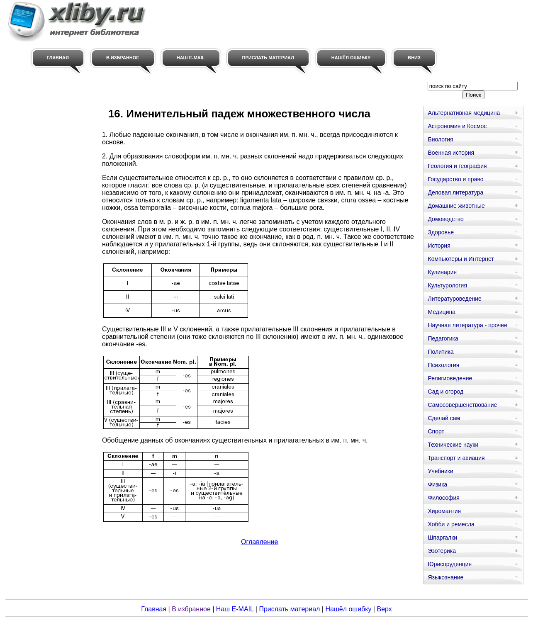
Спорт (436, 431)
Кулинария (442, 272)
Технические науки (453, 444)
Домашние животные (456, 205)
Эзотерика (442, 550)
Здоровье (441, 232)
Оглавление (259, 541)
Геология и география (457, 166)
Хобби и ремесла (451, 524)
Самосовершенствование (462, 404)
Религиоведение (450, 378)
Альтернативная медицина (464, 112)
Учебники (440, 471)
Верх (384, 609)
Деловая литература (455, 192)
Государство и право (455, 179)
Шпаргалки (442, 537)
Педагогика (443, 338)
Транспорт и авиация (456, 458)
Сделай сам (444, 418)
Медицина (441, 312)
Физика (437, 484)
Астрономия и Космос (457, 126)
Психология (443, 365)
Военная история (451, 152)
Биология (440, 139)
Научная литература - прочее (467, 325)
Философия (443, 497)
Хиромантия (444, 511)
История (439, 245)
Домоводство (445, 219)
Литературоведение (454, 298)
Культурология (447, 285)
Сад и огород (445, 391)
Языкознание (445, 577)
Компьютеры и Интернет (461, 258)
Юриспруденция (450, 564)
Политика (440, 351)
